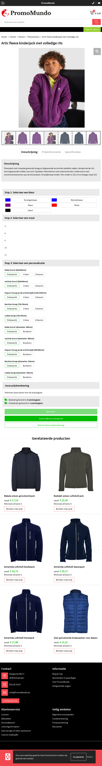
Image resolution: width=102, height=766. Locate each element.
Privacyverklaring (60, 722)
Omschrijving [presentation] (29, 152)
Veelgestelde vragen (61, 686)
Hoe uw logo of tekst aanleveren (16, 730)
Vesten (22, 36)
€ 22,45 (61, 500)
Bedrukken (6, 718)
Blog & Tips (57, 674)
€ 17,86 (11, 642)
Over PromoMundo (60, 681)
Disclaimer (57, 726)
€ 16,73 (11, 571)
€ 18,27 (61, 571)
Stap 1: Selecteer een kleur (19, 192)
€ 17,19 (11, 500)
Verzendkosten (8, 722)
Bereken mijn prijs (14, 508)
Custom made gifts (9, 734)
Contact (5, 714)
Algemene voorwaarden (63, 714)
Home (4, 36)
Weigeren (90, 757)
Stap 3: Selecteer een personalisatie (25, 263)
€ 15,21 (61, 642)
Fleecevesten (33, 36)
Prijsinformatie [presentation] (51, 152)
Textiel (13, 36)
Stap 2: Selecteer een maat (20, 217)
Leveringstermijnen (10, 726)
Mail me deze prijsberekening (51, 425)
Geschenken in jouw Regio (64, 678)
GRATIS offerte (92, 29)
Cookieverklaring (60, 718)
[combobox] (46, 22)
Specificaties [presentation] (73, 152)
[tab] (29, 152)
